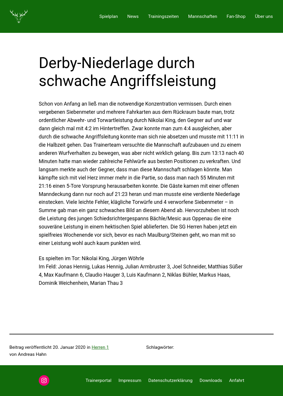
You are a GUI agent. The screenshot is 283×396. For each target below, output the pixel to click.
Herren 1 (100, 347)
